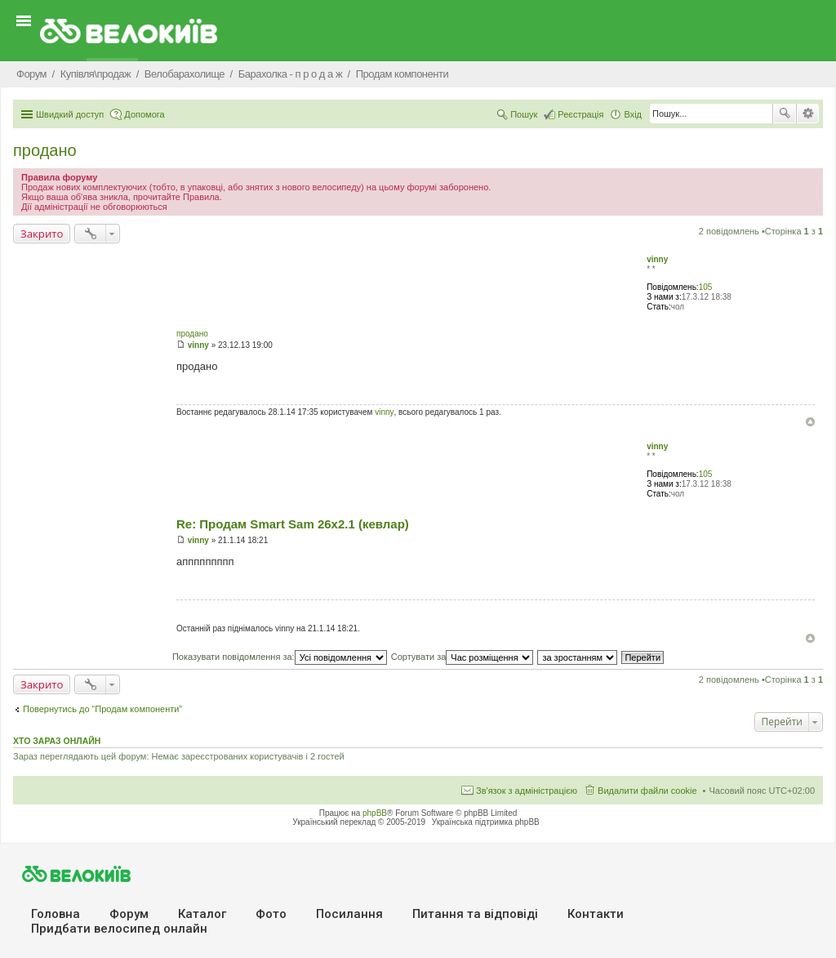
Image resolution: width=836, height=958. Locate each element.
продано (45, 150)
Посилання (349, 914)
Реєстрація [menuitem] (580, 114)
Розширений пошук (808, 113)
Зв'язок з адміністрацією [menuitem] (526, 790)
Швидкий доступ (70, 114)
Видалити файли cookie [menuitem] (647, 790)
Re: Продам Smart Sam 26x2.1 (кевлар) (292, 524)
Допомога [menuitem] (144, 114)
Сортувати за (462, 657)
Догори (810, 421)
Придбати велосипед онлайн (119, 928)
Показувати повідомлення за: (279, 657)
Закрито (41, 233)
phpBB (374, 813)
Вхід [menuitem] (633, 114)
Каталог (202, 914)
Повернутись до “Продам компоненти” (102, 709)
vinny (657, 259)
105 (706, 287)
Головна (55, 914)
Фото (271, 914)
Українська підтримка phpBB (486, 822)
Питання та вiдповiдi (475, 914)
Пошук (784, 113)
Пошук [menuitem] (523, 114)
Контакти (595, 914)
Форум (129, 914)
